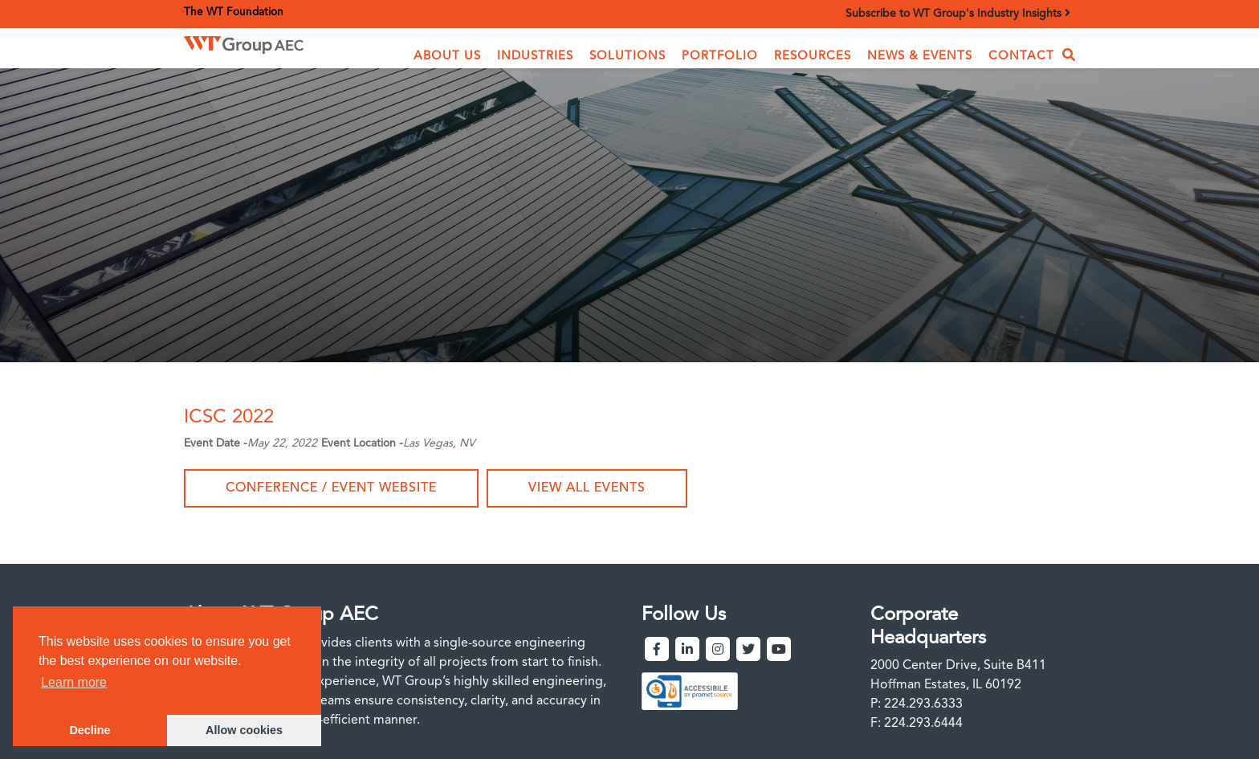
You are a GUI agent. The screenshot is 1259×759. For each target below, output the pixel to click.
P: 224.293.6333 (916, 704)
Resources (812, 57)
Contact (1021, 57)
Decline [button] (89, 730)
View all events (587, 488)
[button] (447, 56)
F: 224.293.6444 (916, 723)
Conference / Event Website (331, 488)
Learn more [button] (74, 682)
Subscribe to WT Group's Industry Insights (957, 13)
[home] (268, 44)
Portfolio (720, 57)
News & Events (919, 57)
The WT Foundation (233, 12)
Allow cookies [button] (244, 730)
